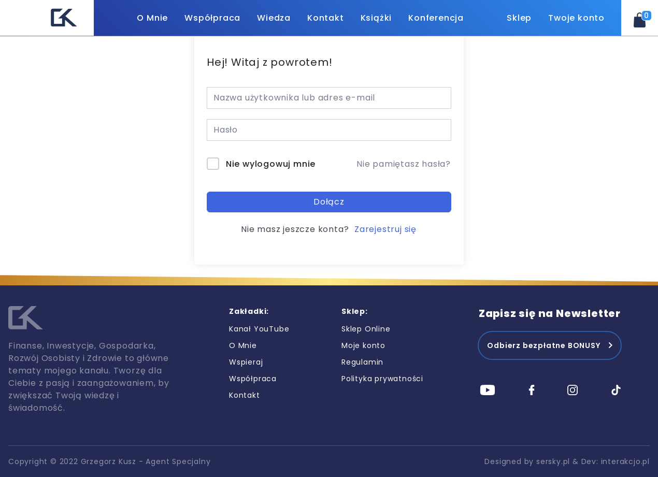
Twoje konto (576, 18)
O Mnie (152, 18)
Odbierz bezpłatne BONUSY (543, 345)
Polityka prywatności (382, 378)
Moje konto (363, 345)
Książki (376, 18)
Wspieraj (246, 362)
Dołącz (329, 202)
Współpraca (212, 18)
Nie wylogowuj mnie (271, 164)
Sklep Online (366, 329)
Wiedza (274, 18)
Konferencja (436, 18)
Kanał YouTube (259, 329)
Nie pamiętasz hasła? (403, 164)
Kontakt (325, 18)
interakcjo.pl (625, 461)
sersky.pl (553, 461)
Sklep (519, 18)
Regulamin (362, 362)
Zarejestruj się (385, 229)
